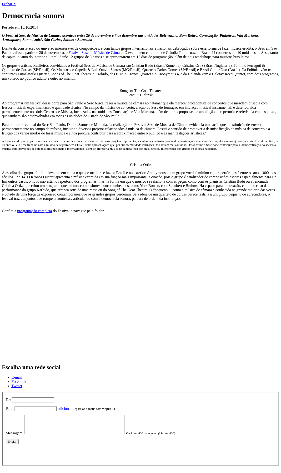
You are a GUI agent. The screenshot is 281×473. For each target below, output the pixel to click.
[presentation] (42, 457)
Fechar (9, 4)
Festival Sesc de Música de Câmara (96, 53)
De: (8, 400)
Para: (10, 408)
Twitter (16, 386)
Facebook (18, 382)
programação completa (34, 211)
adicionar (65, 408)
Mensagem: (15, 437)
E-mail (16, 377)
